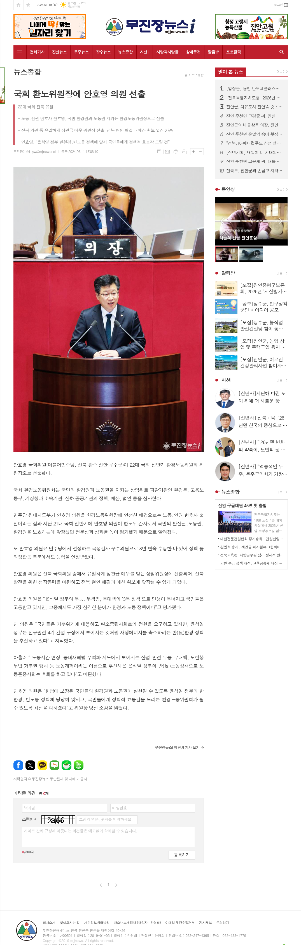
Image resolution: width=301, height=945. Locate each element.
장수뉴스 (103, 52)
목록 (159, 152)
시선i (226, 380)
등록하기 (182, 855)
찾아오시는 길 (70, 923)
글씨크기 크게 (193, 151)
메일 (167, 152)
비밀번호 (119, 808)
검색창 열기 (280, 52)
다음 (116, 884)
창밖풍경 (193, 52)
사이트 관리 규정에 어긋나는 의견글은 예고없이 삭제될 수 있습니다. (80, 831)
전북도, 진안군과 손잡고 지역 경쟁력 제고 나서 (254, 170)
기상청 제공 (73, 6)
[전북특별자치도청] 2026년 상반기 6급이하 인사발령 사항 (254, 98)
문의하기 (222, 923)
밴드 (78, 765)
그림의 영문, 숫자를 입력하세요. (105, 819)
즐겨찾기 (28, 5)
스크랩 (184, 152)
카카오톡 (42, 765)
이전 (101, 884)
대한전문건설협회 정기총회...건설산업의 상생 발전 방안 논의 (252, 538)
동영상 (228, 189)
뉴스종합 (125, 52)
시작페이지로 (18, 5)
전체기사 (37, 52)
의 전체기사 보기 (177, 747)
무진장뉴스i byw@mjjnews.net (34, 151)
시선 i (144, 52)
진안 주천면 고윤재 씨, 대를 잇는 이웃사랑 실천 (254, 161)
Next (281, 220)
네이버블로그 (54, 765)
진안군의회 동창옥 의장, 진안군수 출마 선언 (254, 125)
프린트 (176, 152)
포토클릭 (233, 52)
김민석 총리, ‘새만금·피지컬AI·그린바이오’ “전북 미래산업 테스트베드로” (252, 547)
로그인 (278, 5)
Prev (222, 220)
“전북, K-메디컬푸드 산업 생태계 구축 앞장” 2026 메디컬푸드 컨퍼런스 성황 (254, 143)
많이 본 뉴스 (230, 71)
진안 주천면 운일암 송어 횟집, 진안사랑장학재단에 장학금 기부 (254, 134)
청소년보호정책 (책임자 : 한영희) (137, 923)
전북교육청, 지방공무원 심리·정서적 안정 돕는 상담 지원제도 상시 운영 (252, 555)
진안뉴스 (59, 52)
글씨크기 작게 (200, 151)
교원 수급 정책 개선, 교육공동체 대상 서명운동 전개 (252, 563)
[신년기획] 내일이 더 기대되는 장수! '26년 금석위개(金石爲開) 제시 (254, 152)
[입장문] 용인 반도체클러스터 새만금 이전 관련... (254, 88)
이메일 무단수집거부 (180, 923)
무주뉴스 (81, 52)
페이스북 (18, 765)
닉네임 (29, 808)
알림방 (213, 52)
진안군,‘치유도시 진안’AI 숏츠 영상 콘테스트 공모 (254, 107)
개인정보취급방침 (96, 923)
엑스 (30, 765)
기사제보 (205, 923)
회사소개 (49, 923)
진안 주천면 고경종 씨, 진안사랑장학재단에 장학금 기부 (254, 116)
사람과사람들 (167, 52)
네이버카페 (66, 765)
